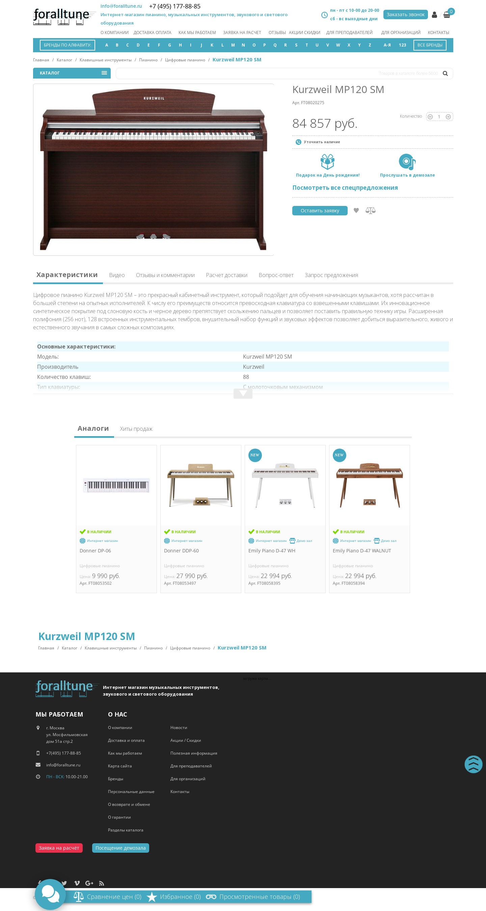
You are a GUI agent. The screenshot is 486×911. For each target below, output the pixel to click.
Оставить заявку (320, 210)
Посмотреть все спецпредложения (345, 187)
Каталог (64, 60)
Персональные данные (131, 791)
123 (402, 45)
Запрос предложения (331, 275)
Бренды (115, 779)
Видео (117, 275)
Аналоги (93, 429)
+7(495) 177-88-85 (63, 753)
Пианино (148, 60)
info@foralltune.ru (121, 6)
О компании (115, 32)
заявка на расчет (242, 32)
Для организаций (401, 32)
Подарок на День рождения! (328, 175)
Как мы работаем (125, 753)
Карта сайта (120, 766)
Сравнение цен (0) (114, 896)
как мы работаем (197, 32)
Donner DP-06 (95, 550)
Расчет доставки (226, 275)
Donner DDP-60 (181, 550)
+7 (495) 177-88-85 (174, 6)
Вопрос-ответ (276, 275)
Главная (41, 60)
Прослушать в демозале (407, 175)
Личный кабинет (434, 15)
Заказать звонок (406, 14)
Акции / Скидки (185, 740)
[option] (153, 170)
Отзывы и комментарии (165, 275)
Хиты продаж (136, 429)
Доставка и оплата (126, 740)
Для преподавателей (349, 32)
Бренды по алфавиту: (67, 45)
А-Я (387, 45)
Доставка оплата (152, 32)
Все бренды (429, 45)
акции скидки (304, 32)
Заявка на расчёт (59, 848)
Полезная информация (193, 753)
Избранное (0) (180, 896)
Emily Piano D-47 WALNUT (362, 550)
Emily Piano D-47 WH (271, 550)
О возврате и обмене (129, 804)
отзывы (277, 32)
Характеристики (67, 275)
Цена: (86, 576)
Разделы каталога (125, 830)
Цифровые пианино (185, 60)
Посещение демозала (121, 848)
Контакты (438, 32)
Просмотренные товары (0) (259, 896)
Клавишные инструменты (106, 60)
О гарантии (119, 817)
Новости (178, 727)
